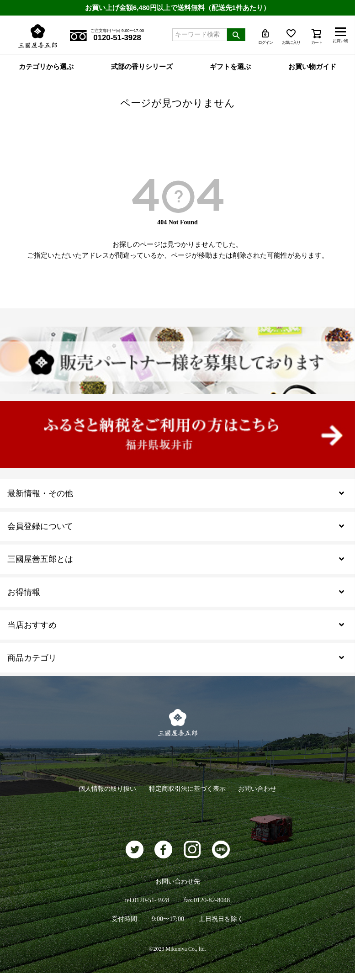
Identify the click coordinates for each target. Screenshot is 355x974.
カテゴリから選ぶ (46, 67)
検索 (236, 34)
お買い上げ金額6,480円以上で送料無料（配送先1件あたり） (177, 7)
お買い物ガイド (312, 67)
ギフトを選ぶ (230, 67)
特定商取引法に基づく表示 (187, 789)
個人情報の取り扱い (105, 789)
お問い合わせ (259, 789)
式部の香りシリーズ (142, 67)
